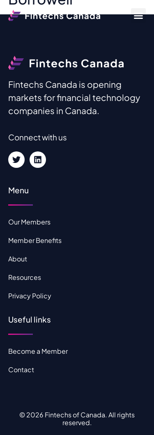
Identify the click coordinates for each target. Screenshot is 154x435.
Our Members (29, 222)
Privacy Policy (29, 295)
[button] (138, 15)
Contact (21, 369)
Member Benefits (35, 240)
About (17, 258)
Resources (24, 277)
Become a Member (38, 351)
